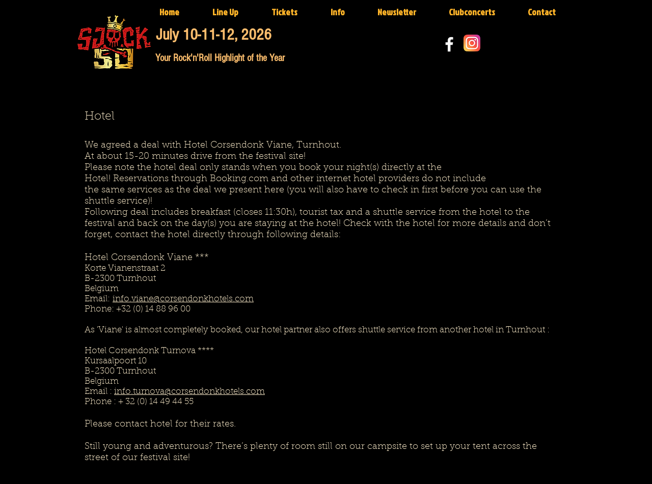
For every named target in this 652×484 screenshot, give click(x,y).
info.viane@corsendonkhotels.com (183, 299)
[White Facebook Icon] (449, 44)
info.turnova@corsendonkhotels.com (189, 391)
